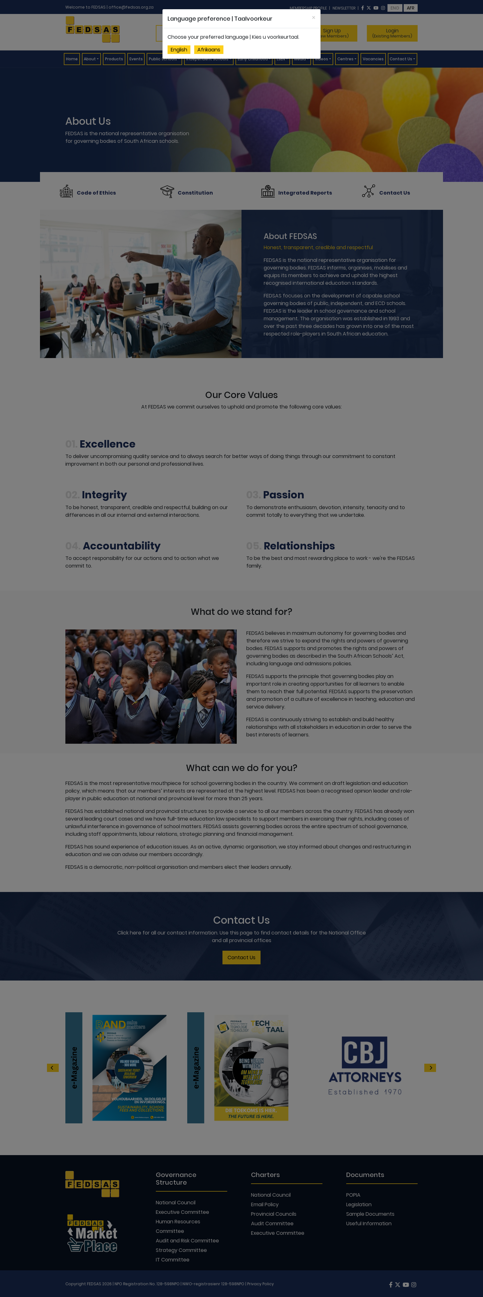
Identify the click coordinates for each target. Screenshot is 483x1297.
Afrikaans (208, 49)
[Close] (313, 17)
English (179, 49)
